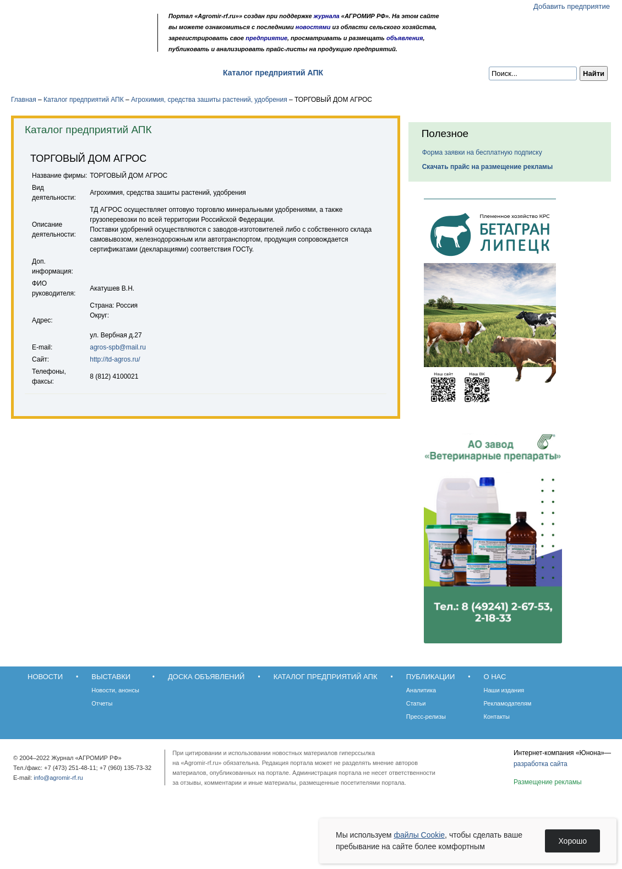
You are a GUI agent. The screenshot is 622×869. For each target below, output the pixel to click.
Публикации (365, 72)
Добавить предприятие (571, 6)
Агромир (81, 25)
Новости (39, 72)
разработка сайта (541, 764)
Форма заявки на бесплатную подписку (482, 152)
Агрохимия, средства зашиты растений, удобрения (209, 99)
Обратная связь (77, 45)
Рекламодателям (508, 703)
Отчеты (101, 703)
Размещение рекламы (548, 782)
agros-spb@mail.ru (118, 347)
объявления (404, 38)
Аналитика (421, 690)
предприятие (266, 38)
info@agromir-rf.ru (58, 777)
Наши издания (504, 690)
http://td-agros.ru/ (115, 359)
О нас (418, 72)
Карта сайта (92, 45)
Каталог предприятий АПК (273, 72)
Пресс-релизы (426, 716)
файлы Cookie (419, 834)
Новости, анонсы (115, 690)
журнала (327, 16)
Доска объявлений (168, 72)
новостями (313, 27)
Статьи (416, 703)
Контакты (497, 716)
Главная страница (62, 45)
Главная (23, 99)
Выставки (94, 72)
